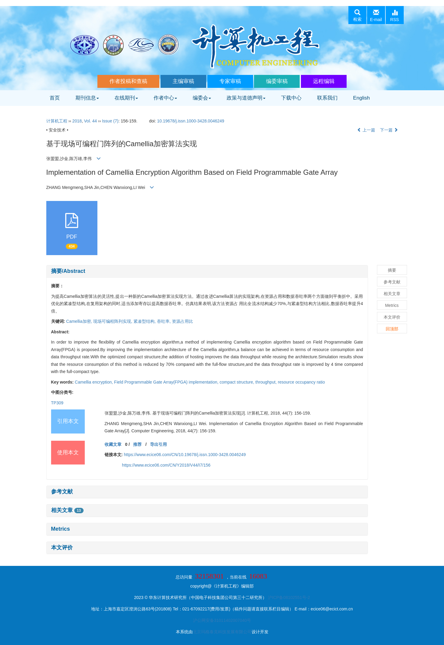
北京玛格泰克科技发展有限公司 (222, 631)
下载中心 (291, 98)
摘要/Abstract (68, 271)
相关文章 (67, 510)
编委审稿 (277, 81)
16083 (258, 576)
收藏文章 (113, 444)
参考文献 (62, 492)
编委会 (202, 98)
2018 (77, 121)
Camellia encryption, (94, 382)
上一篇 (366, 130)
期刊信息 (87, 98)
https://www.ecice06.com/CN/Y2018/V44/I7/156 (166, 465)
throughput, (267, 382)
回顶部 (392, 328)
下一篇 (389, 130)
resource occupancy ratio (301, 382)
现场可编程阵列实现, (113, 321)
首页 (55, 98)
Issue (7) (110, 121)
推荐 (137, 444)
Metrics (60, 529)
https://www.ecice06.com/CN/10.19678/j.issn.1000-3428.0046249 (185, 454)
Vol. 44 (90, 121)
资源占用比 (182, 321)
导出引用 (158, 444)
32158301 (209, 576)
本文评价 (62, 548)
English (361, 98)
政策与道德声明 (246, 98)
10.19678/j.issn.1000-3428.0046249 (190, 121)
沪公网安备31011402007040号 (222, 620)
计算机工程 (56, 121)
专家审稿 (230, 81)
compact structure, (238, 382)
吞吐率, (164, 321)
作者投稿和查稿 (128, 81)
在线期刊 (126, 98)
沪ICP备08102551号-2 (289, 597)
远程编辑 (324, 81)
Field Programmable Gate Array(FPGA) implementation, (167, 382)
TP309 (57, 402)
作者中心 (165, 98)
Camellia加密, (79, 321)
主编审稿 (183, 81)
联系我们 (327, 98)
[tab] (207, 271)
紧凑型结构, (145, 321)
